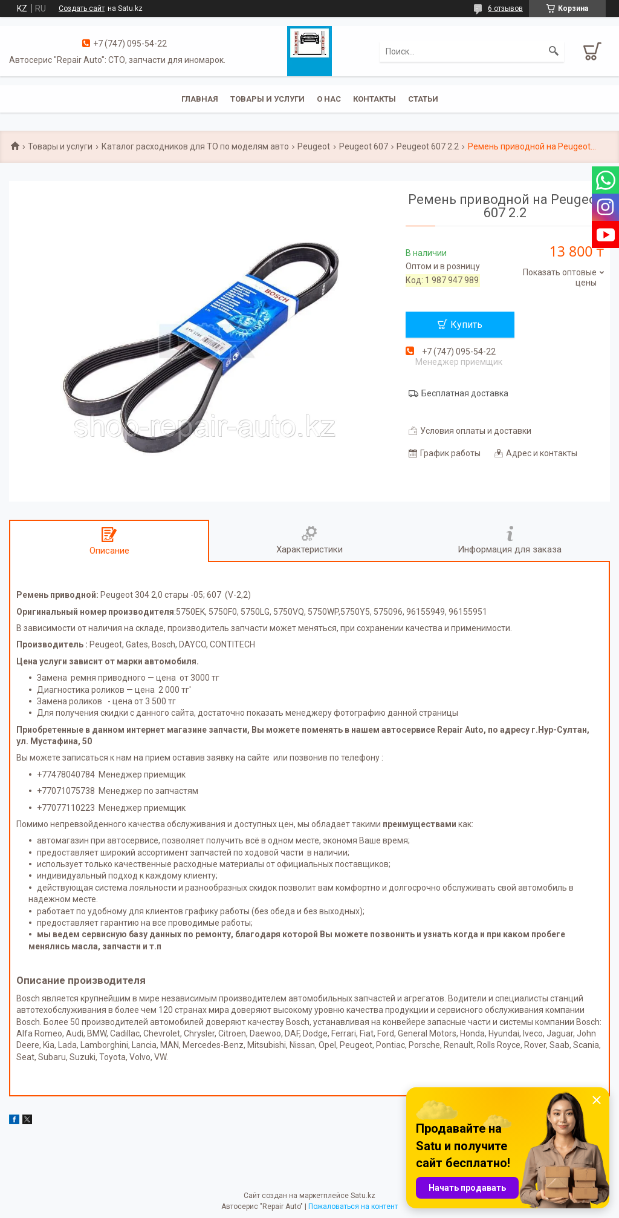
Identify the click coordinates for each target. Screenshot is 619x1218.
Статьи (423, 98)
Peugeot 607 (363, 146)
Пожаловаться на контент (353, 1206)
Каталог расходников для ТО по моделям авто (195, 146)
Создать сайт (82, 8)
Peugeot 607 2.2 (428, 146)
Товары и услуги (267, 98)
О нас (329, 98)
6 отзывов (505, 8)
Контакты (374, 98)
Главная (199, 98)
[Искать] (553, 51)
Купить (466, 324)
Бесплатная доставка (464, 393)
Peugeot (313, 146)
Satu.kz (363, 1195)
